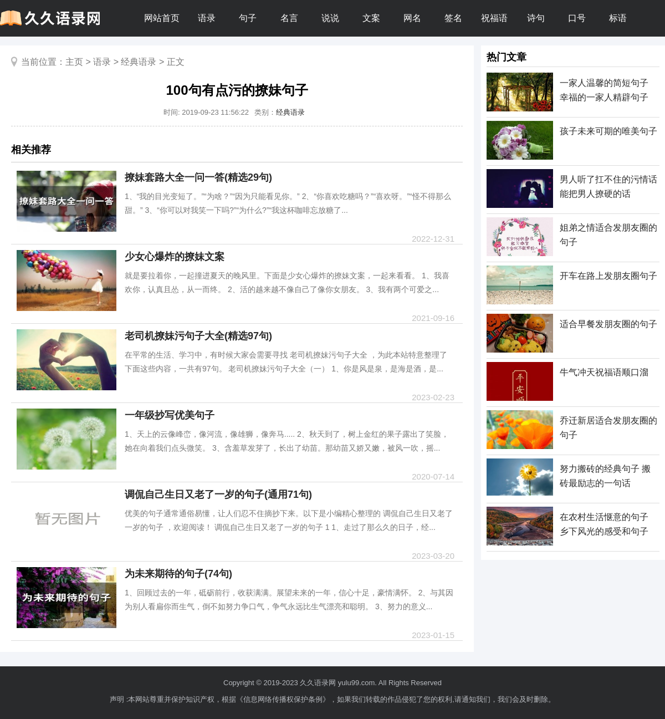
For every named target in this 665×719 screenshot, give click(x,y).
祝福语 (494, 18)
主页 (74, 62)
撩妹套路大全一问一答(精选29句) (198, 177)
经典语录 (138, 62)
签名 (453, 18)
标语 (618, 18)
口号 (577, 18)
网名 (412, 18)
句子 (248, 18)
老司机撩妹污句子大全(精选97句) (198, 335)
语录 (207, 18)
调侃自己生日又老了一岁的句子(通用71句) (218, 494)
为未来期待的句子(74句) (178, 573)
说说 (330, 18)
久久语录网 (318, 683)
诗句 (536, 18)
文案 (371, 18)
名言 (289, 18)
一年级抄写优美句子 (169, 415)
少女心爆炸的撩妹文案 (174, 256)
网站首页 (162, 18)
